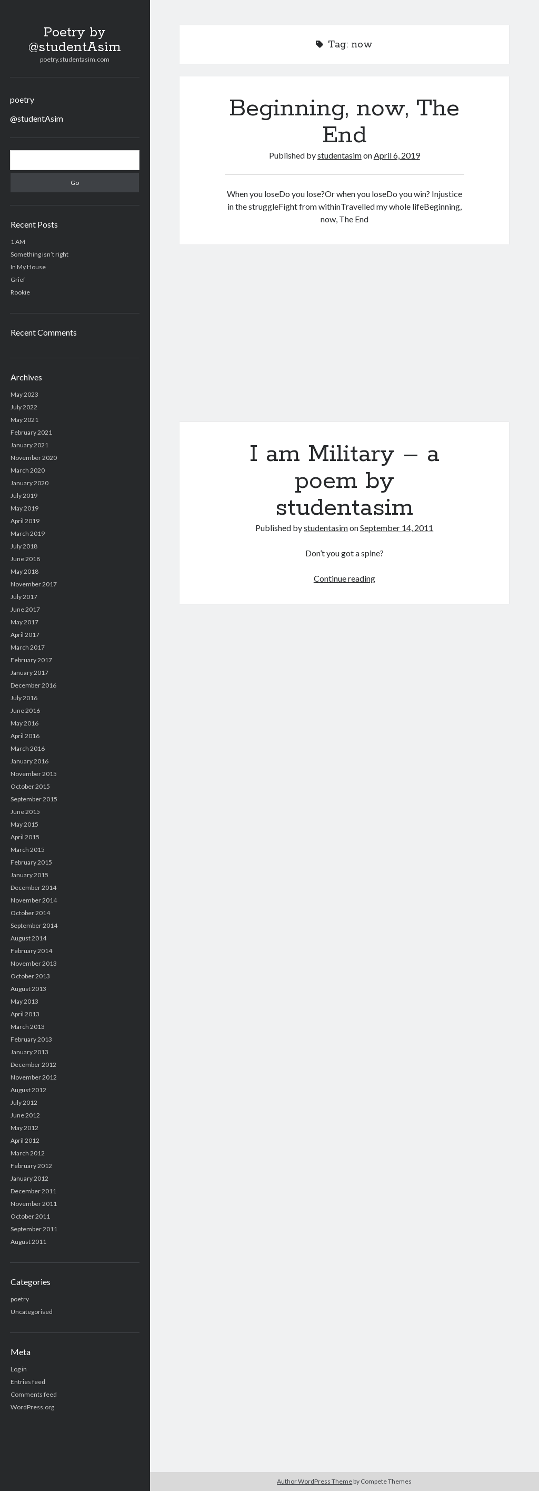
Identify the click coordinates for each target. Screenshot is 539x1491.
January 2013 (29, 1052)
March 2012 (28, 1153)
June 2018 (25, 559)
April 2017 (25, 635)
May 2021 (24, 420)
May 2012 (24, 1128)
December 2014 (33, 887)
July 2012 (24, 1102)
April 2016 (25, 736)
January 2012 (29, 1178)
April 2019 (25, 521)
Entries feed (28, 1382)
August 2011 (28, 1241)
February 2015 (31, 862)
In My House (28, 267)
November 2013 (34, 963)
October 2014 (30, 913)
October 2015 (30, 786)
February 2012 (31, 1166)
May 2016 (24, 723)
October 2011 (30, 1216)
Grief (18, 279)
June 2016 (25, 710)
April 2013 (25, 1014)
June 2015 (25, 812)
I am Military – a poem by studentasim (344, 339)
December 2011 (33, 1191)
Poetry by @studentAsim (74, 40)
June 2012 (25, 1115)
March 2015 (28, 850)
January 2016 (29, 761)
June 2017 (25, 609)
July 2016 (24, 698)
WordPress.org (32, 1407)
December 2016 (33, 685)
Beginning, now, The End (344, 122)
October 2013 (30, 976)
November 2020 (34, 458)
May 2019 (24, 508)
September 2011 (34, 1229)
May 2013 (24, 1001)
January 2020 (29, 483)
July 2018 (24, 546)
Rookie (20, 292)
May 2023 (24, 394)
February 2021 (31, 432)
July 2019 (24, 495)
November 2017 (34, 584)
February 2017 (31, 660)
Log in (19, 1369)
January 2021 (29, 445)
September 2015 (34, 799)
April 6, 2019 (397, 155)
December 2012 (33, 1064)
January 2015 (29, 875)
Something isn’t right (39, 254)
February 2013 (31, 1039)
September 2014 (34, 925)
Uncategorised (32, 1312)
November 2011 (34, 1204)
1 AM (18, 242)
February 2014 (31, 951)
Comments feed (34, 1394)
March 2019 (28, 533)
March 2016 (28, 748)
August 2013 (28, 989)
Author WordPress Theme (314, 1481)
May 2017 (24, 622)
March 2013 (28, 1027)
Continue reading (344, 578)
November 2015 (34, 774)
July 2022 (24, 407)
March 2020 (28, 470)
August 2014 (28, 938)
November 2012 (34, 1077)
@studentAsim (36, 118)
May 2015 (24, 824)
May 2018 (24, 571)
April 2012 (25, 1140)
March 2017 (28, 647)
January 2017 (29, 672)
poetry (22, 99)
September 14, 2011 (396, 528)
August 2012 (28, 1090)
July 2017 (24, 597)
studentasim (339, 155)
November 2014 (34, 900)
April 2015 (25, 837)
